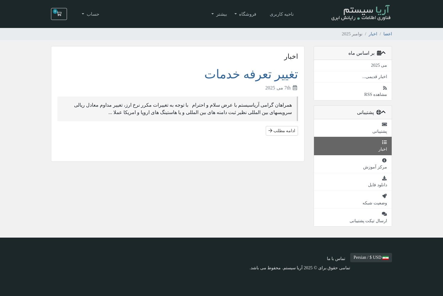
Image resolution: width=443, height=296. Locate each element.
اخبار (373, 33)
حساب (92, 14)
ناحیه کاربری (282, 14)
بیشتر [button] (221, 14)
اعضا (387, 33)
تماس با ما (336, 258)
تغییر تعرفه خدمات (251, 74)
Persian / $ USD (371, 257)
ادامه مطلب (282, 130)
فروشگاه (247, 14)
